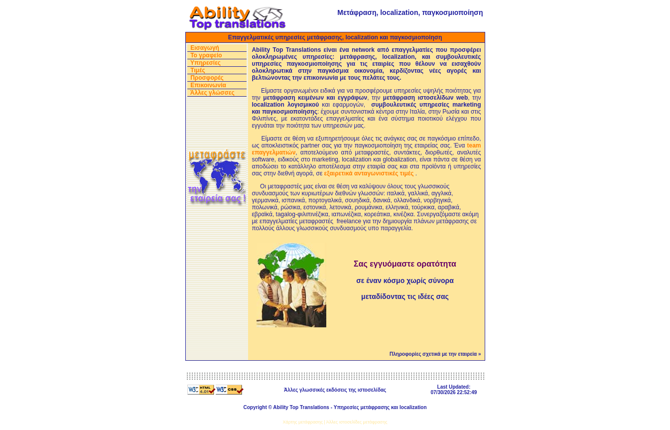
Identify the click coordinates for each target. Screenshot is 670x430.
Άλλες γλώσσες (212, 92)
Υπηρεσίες (205, 62)
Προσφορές (207, 77)
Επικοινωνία (208, 85)
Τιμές (197, 70)
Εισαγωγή (204, 47)
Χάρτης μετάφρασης (303, 422)
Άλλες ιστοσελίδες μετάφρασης (357, 422)
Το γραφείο (206, 55)
